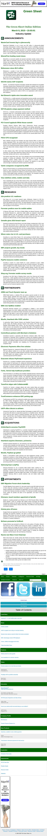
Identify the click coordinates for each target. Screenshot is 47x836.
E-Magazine (21, 576)
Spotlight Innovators (5, 579)
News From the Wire (26, 829)
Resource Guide (30, 576)
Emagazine (13, 829)
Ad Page (38, 576)
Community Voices (22, 831)
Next (11, 569)
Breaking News (35, 829)
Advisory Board (39, 831)
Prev (6, 569)
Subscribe (4, 574)
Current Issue (24, 600)
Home (2, 576)
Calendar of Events (13, 831)
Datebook (14, 576)
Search (43, 580)
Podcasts (5, 831)
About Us (21, 579)
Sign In (43, 574)
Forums (8, 576)
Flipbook (19, 829)
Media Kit (14, 579)
